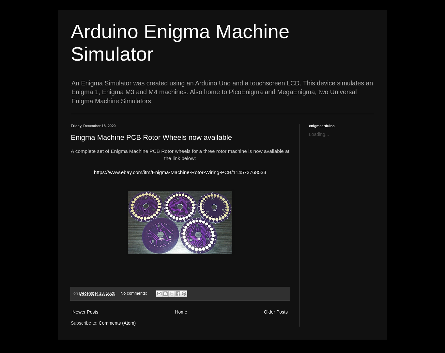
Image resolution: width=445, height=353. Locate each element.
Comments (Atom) (117, 323)
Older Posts (276, 312)
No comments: (134, 293)
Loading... (319, 134)
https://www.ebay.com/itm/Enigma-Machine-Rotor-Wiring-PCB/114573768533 (180, 172)
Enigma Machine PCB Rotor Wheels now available (151, 137)
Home (181, 312)
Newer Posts (85, 312)
